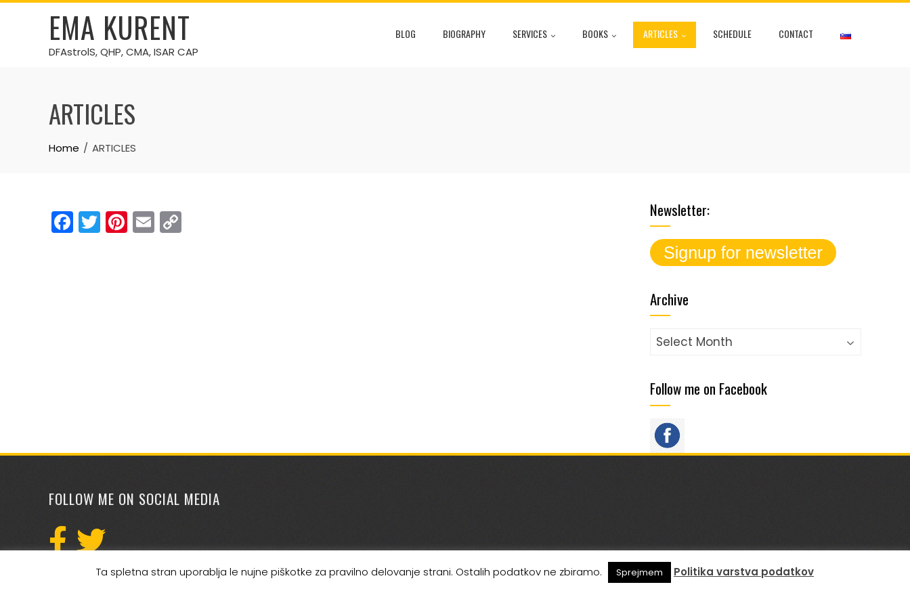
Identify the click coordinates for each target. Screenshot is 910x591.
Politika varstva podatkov (744, 572)
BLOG (405, 33)
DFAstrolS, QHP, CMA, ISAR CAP (123, 52)
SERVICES (534, 35)
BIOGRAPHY (464, 33)
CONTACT (796, 33)
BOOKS (599, 35)
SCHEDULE (732, 33)
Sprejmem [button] (639, 572)
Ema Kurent (119, 27)
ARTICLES (664, 35)
